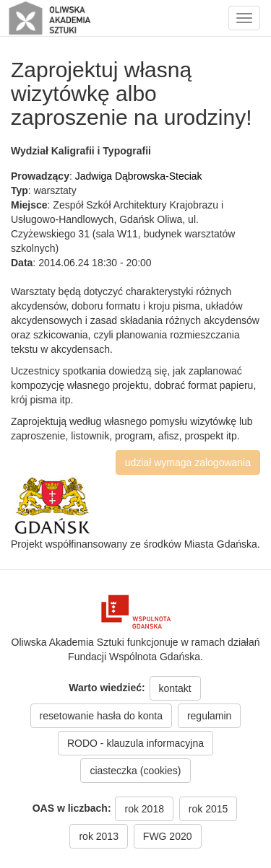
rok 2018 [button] (143, 809)
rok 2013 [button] (98, 836)
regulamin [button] (209, 716)
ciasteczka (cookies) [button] (135, 770)
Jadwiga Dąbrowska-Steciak (138, 176)
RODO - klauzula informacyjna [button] (135, 743)
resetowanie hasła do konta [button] (101, 716)
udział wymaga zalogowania (188, 462)
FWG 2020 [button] (167, 836)
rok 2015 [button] (208, 809)
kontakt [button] (175, 688)
